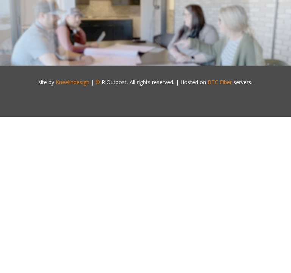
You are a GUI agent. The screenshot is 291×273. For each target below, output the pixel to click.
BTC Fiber (220, 82)
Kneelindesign (72, 82)
